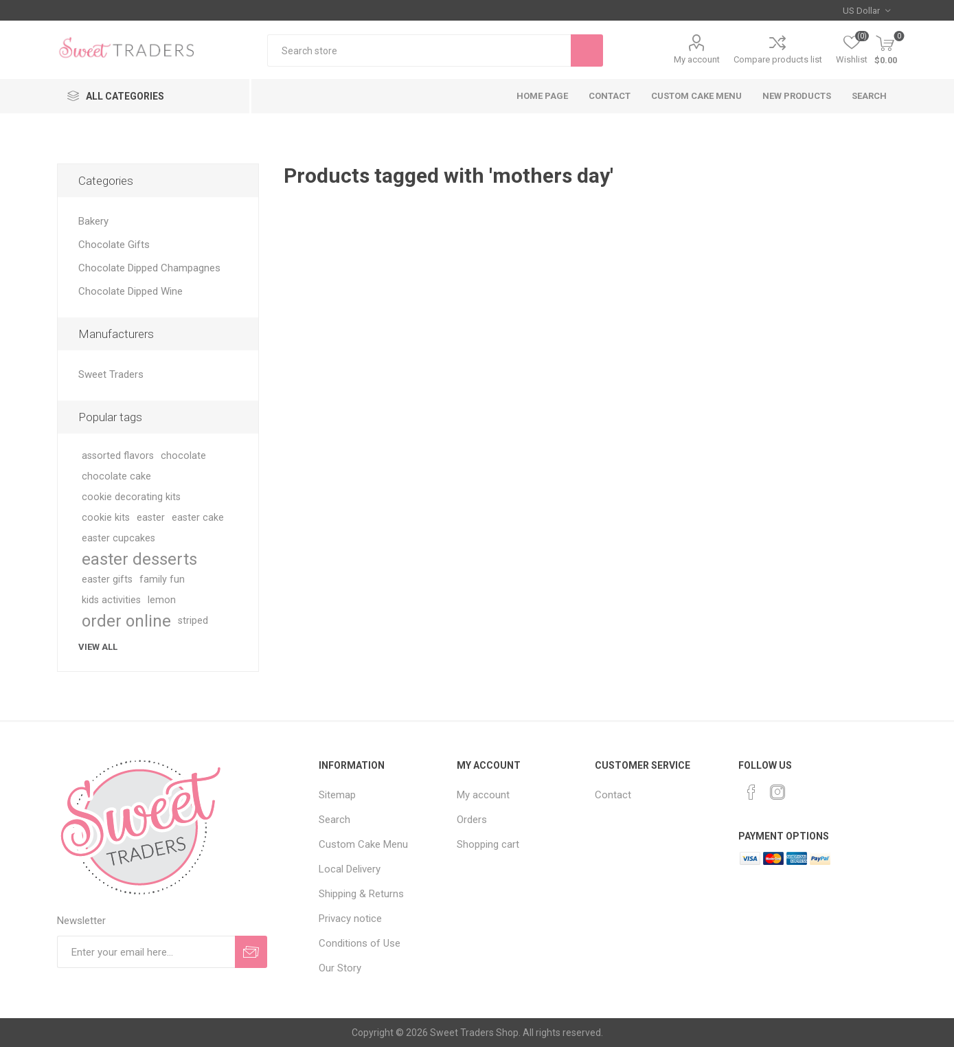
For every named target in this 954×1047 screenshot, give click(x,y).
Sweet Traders (111, 374)
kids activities (111, 600)
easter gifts (107, 579)
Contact (610, 96)
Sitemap (337, 795)
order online (126, 621)
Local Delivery (350, 869)
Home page (542, 96)
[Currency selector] (866, 10)
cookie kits (106, 518)
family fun (162, 579)
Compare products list (778, 59)
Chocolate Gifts (114, 244)
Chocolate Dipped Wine (130, 291)
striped (193, 621)
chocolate (183, 456)
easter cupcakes (118, 538)
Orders (472, 819)
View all (97, 647)
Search (869, 96)
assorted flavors (118, 456)
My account (697, 59)
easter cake (198, 518)
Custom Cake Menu (696, 96)
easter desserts (139, 559)
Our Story (340, 968)
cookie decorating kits (131, 497)
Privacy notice (350, 918)
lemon (162, 600)
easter (151, 518)
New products (796, 96)
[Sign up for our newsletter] (146, 952)
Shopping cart (488, 844)
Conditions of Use (359, 943)
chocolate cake (116, 476)
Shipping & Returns (361, 894)
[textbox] (419, 50)
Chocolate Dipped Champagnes (149, 268)
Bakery (93, 221)
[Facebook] (751, 792)
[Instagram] (777, 792)
